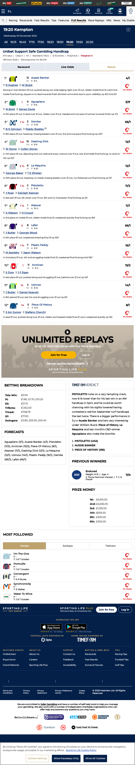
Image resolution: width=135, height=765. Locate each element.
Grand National (11, 665)
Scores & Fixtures (94, 665)
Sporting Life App (38, 670)
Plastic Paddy (39, 245)
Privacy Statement (42, 713)
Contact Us (69, 654)
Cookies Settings (37, 758)
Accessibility (69, 665)
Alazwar (36, 205)
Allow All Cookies (95, 758)
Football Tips (121, 659)
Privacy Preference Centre (63, 713)
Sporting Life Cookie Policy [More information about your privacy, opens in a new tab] (81, 750)
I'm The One (21, 553)
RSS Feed (34, 686)
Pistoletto (37, 185)
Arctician (37, 264)
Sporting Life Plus (38, 665)
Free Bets (90, 681)
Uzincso (36, 284)
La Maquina (38, 165)
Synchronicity (22, 583)
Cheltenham (9, 654)
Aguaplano (38, 101)
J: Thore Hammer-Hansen (99, 477)
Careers (33, 659)
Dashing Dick (39, 141)
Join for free (106, 609)
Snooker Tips (121, 676)
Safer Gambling (71, 670)
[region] (67, 753)
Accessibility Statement (41, 676)
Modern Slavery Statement (43, 681)
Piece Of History (42, 304)
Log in (86, 355)
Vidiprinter (90, 670)
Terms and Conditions (7, 713)
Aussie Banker (40, 77)
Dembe (36, 121)
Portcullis (19, 563)
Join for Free (59, 355)
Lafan (34, 225)
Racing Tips (121, 654)
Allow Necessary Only (66, 758)
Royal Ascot (9, 659)
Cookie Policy (82, 713)
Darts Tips (120, 670)
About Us (34, 654)
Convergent (21, 573)
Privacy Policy (26, 713)
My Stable (90, 676)
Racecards (90, 654)
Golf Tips (119, 665)
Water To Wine (23, 593)
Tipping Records (123, 681)
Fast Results (91, 659)
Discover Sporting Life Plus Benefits (67, 363)
